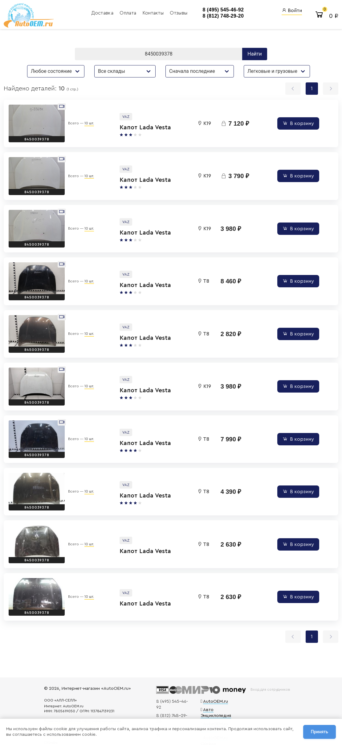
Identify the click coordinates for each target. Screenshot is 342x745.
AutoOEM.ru (208, 671)
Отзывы (154, 13)
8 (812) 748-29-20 (198, 16)
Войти (292, 11)
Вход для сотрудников (266, 660)
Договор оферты (75, 706)
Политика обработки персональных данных (99, 699)
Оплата (104, 13)
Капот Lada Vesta (119, 128)
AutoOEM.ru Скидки (217, 702)
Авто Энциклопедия (217, 680)
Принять (319, 732)
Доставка (78, 13)
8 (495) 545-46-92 (198, 10)
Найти (254, 56)
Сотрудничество (75, 713)
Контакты (129, 13)
